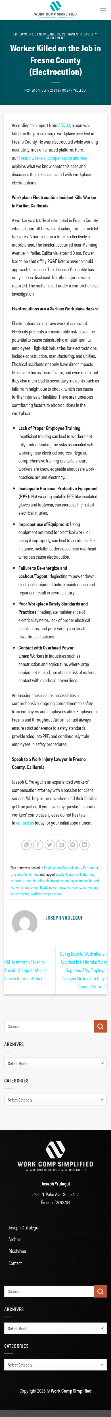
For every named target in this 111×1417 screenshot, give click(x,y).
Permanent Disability (79, 34)
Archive (15, 1238)
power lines (57, 887)
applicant (74, 874)
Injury (55, 34)
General (41, 34)
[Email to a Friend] (61, 845)
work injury (90, 887)
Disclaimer (17, 1250)
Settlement (55, 37)
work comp (73, 887)
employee (71, 880)
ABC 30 (64, 125)
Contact (15, 1262)
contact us (25, 822)
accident (61, 874)
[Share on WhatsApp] (26, 845)
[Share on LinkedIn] (84, 845)
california (17, 880)
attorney (87, 874)
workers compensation (46, 893)
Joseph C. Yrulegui (24, 1227)
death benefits (34, 880)
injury (24, 887)
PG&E (44, 887)
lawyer (34, 887)
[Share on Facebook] (38, 845)
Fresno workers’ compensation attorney (53, 157)
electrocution (54, 880)
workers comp (20, 893)
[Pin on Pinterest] (73, 845)
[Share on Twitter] (50, 845)
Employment (23, 34)
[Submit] (100, 1026)
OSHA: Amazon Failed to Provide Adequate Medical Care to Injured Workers (26, 970)
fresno (83, 880)
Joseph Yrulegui (74, 90)
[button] (103, 10)
